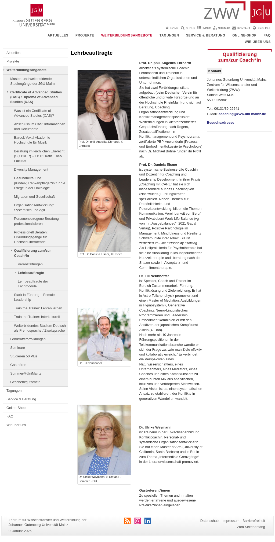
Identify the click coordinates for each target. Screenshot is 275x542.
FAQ (267, 35)
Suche (190, 28)
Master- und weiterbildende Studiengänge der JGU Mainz (32, 81)
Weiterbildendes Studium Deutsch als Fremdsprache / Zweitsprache (40, 328)
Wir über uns (258, 42)
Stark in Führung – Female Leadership (34, 297)
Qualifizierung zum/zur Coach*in (32, 252)
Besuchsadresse (220, 122)
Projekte (84, 35)
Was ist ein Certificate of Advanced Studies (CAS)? (34, 113)
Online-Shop (244, 35)
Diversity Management (31, 169)
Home (175, 28)
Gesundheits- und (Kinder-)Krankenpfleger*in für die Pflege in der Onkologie (39, 183)
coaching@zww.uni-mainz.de (242, 114)
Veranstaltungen (30, 264)
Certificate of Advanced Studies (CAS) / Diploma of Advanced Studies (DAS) (36, 97)
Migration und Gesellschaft (34, 197)
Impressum (230, 521)
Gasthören (18, 365)
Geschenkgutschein (25, 382)
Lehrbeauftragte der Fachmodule (33, 283)
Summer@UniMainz (25, 373)
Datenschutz (209, 521)
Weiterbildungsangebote (127, 35)
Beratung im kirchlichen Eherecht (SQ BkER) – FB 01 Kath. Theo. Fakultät (39, 156)
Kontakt (243, 28)
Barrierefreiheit (254, 521)
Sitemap (224, 28)
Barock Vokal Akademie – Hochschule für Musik (33, 140)
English (264, 28)
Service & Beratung (205, 35)
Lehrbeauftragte (31, 273)
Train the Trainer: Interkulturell (37, 317)
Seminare (17, 348)
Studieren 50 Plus (23, 356)
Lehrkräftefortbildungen (28, 339)
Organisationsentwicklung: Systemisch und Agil (34, 207)
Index (206, 28)
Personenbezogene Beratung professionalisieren (36, 221)
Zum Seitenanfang (251, 527)
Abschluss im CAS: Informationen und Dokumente (39, 126)
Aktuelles (58, 35)
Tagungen (169, 35)
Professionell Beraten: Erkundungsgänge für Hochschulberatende (31, 237)
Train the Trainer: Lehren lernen (38, 308)
